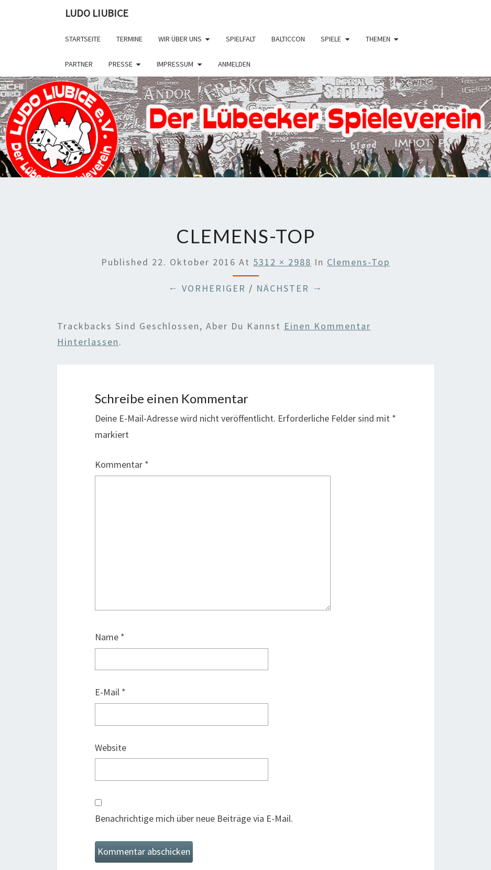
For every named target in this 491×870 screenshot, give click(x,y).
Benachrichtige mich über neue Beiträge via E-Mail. (194, 818)
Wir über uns (180, 39)
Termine (129, 39)
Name (110, 637)
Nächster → (289, 288)
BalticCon (288, 39)
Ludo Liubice (96, 12)
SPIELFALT (241, 39)
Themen (378, 39)
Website (110, 748)
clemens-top (358, 262)
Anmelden (234, 64)
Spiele (331, 39)
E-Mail (110, 692)
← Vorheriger (207, 288)
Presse (120, 64)
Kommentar (122, 464)
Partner (79, 64)
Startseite (83, 39)
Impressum (175, 64)
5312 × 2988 (282, 262)
